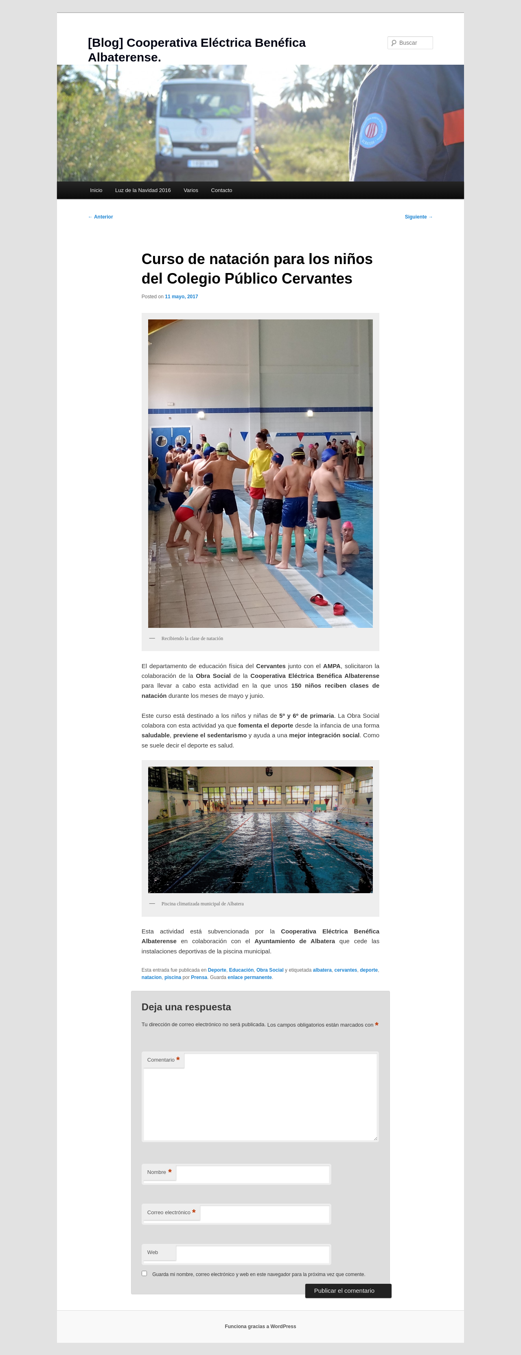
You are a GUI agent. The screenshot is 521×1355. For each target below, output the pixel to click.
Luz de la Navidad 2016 (143, 190)
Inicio (96, 190)
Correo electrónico (171, 1213)
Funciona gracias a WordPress (260, 1326)
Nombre (159, 1172)
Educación (241, 970)
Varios (191, 190)
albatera (322, 970)
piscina (172, 977)
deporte (369, 970)
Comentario (163, 1060)
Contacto (221, 190)
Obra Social (270, 970)
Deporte (217, 970)
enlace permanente (250, 977)
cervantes (346, 970)
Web (152, 1252)
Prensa (199, 977)
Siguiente (419, 217)
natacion (152, 977)
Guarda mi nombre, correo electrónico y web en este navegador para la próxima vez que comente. (259, 1274)
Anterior (100, 217)
